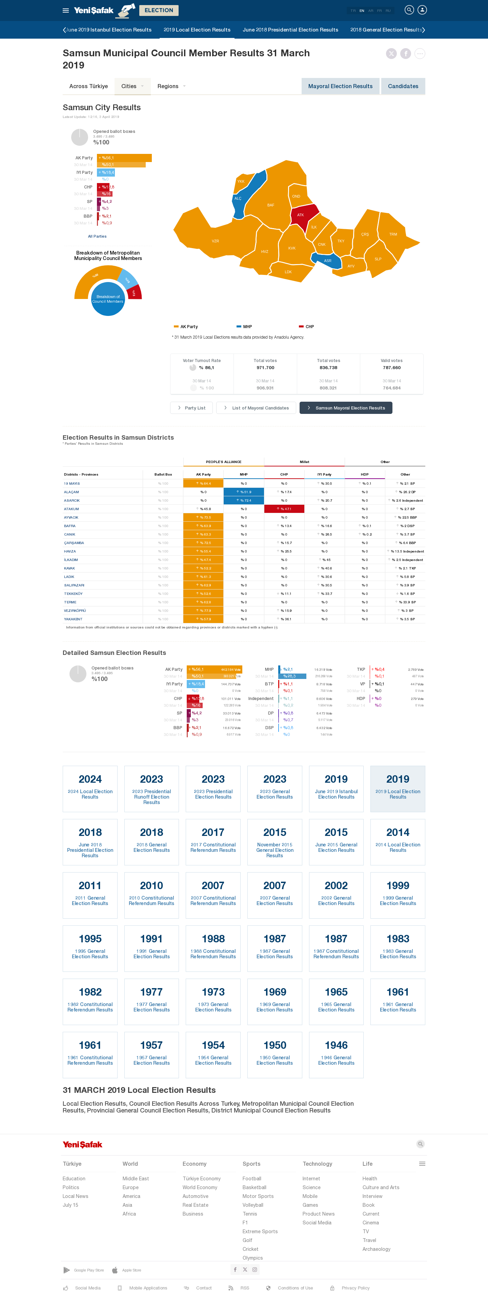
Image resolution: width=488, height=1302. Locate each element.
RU (388, 10)
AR (370, 10)
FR (379, 10)
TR (352, 10)
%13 (133, 293)
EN (362, 10)
